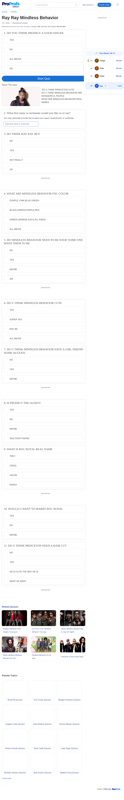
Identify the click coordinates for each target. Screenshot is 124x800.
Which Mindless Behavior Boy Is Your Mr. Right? (72, 630)
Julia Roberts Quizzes (42, 715)
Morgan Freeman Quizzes (69, 690)
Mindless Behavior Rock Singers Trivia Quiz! (12, 630)
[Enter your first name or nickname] (21, 124)
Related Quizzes (10, 607)
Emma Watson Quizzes (69, 715)
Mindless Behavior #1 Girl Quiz (41, 656)
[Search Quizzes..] (57, 5)
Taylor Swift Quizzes (42, 739)
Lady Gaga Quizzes (69, 739)
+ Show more (6, 778)
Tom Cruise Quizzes (42, 690)
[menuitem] (88, 5)
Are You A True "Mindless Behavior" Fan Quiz (41, 630)
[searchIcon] (76, 5)
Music (8, 23)
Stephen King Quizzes (69, 763)
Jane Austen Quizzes (42, 763)
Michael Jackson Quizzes (15, 763)
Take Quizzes (88, 5)
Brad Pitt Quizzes (15, 690)
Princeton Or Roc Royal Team (72, 657)
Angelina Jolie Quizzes (15, 715)
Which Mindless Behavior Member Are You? (12, 656)
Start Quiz (43, 78)
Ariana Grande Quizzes (15, 739)
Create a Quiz (104, 5)
